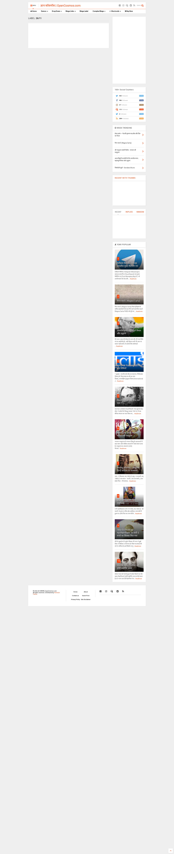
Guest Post (85, 595)
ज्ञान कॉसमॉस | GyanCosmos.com (61, 5)
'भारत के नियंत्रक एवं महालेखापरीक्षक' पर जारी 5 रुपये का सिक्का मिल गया (128, 533)
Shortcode (115, 11)
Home (33, 11)
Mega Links (71, 11)
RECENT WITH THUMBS (125, 178)
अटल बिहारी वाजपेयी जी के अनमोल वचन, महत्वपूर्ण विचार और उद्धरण (129, 330)
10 (119, 561)
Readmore (133, 279)
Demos (44, 11)
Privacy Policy (75, 599)
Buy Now (129, 11)
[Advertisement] (129, 50)
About (86, 592)
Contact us (75, 595)
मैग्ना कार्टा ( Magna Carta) (128, 301)
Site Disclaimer (86, 599)
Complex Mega (99, 11)
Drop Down (57, 11)
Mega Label (84, 11)
